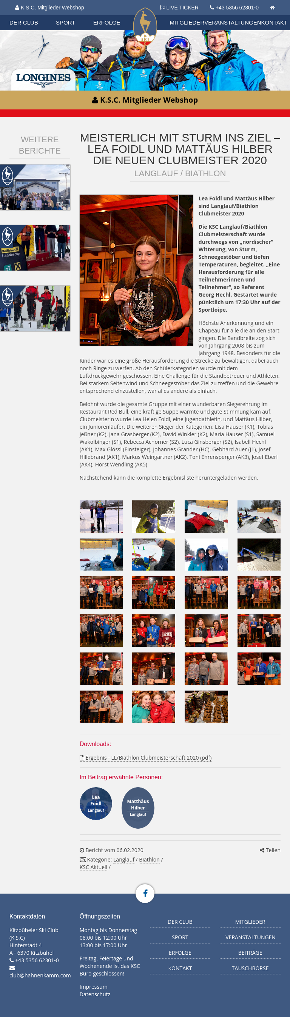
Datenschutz (95, 994)
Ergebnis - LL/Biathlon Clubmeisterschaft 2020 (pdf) (146, 757)
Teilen (270, 850)
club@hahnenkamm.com (40, 975)
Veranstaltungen (232, 22)
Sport (65, 22)
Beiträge (250, 952)
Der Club (23, 22)
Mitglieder (187, 22)
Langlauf (123, 859)
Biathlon (149, 859)
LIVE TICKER (179, 8)
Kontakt (274, 22)
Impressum (94, 986)
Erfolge (106, 22)
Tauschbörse (250, 968)
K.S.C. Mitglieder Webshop (49, 8)
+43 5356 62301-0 (237, 8)
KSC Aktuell (93, 867)
